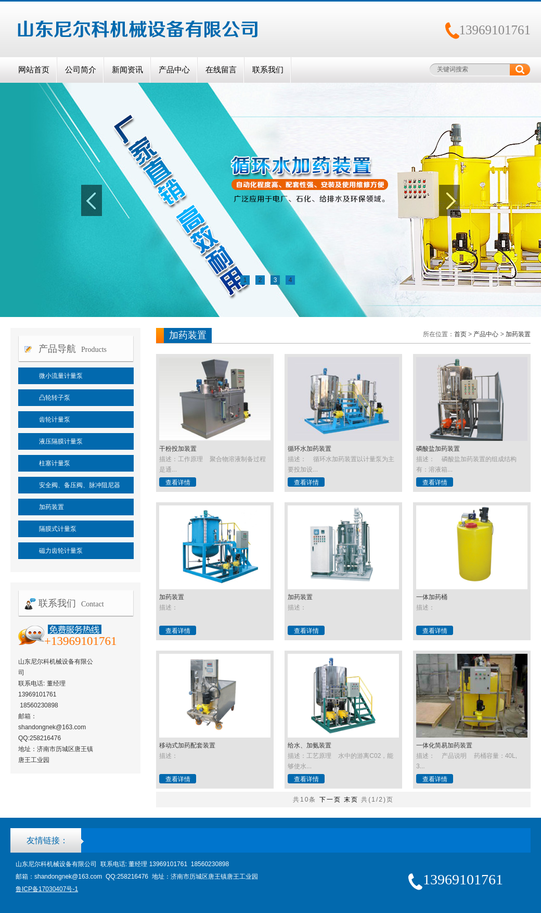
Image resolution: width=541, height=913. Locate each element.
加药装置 (51, 507)
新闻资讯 (127, 70)
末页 (351, 799)
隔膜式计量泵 (57, 528)
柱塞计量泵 (54, 463)
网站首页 (33, 70)
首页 (460, 334)
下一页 (330, 799)
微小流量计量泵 (61, 375)
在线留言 (221, 70)
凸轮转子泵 (54, 397)
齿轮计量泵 (54, 419)
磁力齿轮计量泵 (61, 550)
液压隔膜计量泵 (61, 441)
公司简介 (80, 70)
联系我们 (268, 70)
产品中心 (174, 70)
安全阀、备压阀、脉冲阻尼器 (79, 485)
